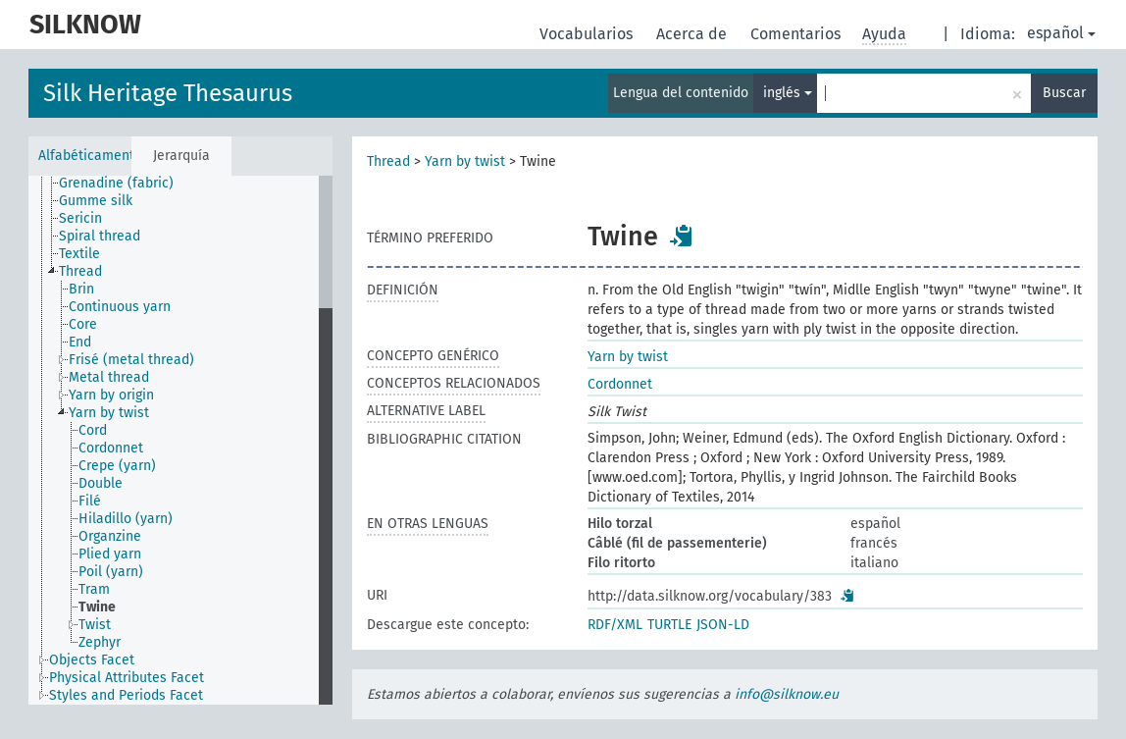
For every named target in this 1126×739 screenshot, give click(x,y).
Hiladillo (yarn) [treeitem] (125, 518)
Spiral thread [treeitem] (99, 236)
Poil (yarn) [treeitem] (110, 571)
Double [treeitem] (100, 483)
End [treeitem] (80, 342)
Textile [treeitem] (79, 253)
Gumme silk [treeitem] (95, 200)
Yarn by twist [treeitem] (109, 412)
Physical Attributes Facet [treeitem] (126, 677)
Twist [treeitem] (94, 624)
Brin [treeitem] (81, 289)
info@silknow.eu (787, 694)
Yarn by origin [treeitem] (111, 395)
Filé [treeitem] (89, 501)
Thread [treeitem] (80, 271)
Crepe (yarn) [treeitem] (117, 465)
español (1061, 33)
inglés (787, 92)
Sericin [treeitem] (80, 218)
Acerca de (693, 34)
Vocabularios (588, 34)
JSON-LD (722, 624)
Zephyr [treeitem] (99, 642)
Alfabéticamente (84, 155)
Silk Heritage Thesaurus (167, 93)
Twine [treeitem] (97, 607)
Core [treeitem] (83, 324)
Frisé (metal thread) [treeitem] (131, 359)
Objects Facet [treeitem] (91, 660)
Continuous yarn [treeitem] (120, 306)
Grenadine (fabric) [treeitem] (116, 183)
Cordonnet (620, 384)
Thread (388, 161)
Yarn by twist (465, 161)
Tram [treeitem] (94, 589)
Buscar (1064, 92)
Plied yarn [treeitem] (109, 554)
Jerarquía (181, 155)
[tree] (180, 440)
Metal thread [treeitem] (109, 377)
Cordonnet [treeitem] (110, 448)
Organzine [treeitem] (109, 536)
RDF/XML (615, 624)
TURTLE (669, 624)
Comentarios (797, 34)
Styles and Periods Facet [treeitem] (126, 695)
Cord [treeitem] (92, 430)
